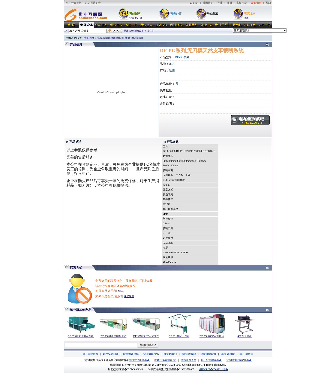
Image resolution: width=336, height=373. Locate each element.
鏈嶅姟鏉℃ (170, 353)
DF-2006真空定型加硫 (212, 336)
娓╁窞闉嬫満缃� (211, 360)
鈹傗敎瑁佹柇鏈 (134, 37)
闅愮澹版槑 (189, 353)
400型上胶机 (245, 336)
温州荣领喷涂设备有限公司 (138, 30)
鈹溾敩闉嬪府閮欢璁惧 (110, 37)
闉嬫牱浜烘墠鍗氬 (165, 360)
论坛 (246, 17)
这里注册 (129, 296)
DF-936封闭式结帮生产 (113, 336)
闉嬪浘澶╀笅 (188, 360)
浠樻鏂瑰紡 (228, 353)
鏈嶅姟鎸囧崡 (110, 353)
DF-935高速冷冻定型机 (81, 336)
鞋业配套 (212, 13)
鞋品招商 (135, 13)
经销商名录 (135, 17)
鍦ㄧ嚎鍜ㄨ (246, 353)
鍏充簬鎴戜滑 (90, 353)
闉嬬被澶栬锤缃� (139, 360)
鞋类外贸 (176, 13)
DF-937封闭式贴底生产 (146, 336)
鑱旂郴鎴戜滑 (208, 353)
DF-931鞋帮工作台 (179, 336)
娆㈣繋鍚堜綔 (151, 353)
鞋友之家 (249, 13)
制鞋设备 (89, 37)
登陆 (120, 291)
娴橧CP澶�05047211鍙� (213, 369)
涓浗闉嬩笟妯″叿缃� (239, 360)
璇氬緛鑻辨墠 (131, 353)
